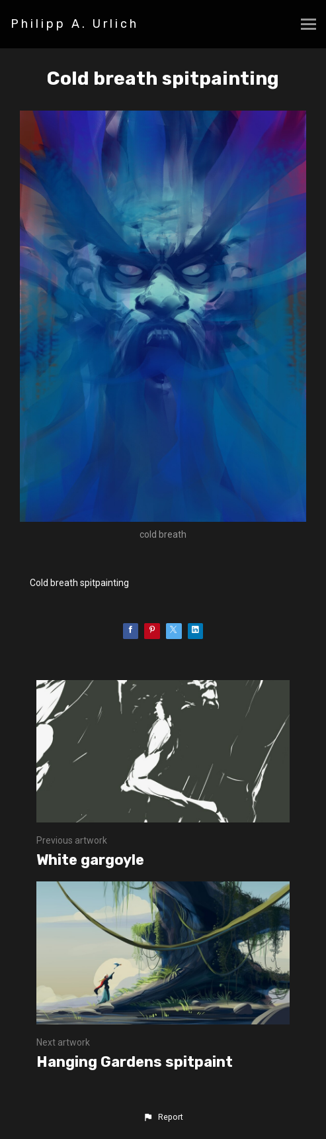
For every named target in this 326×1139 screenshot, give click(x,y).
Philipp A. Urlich (75, 24)
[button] (163, 1117)
